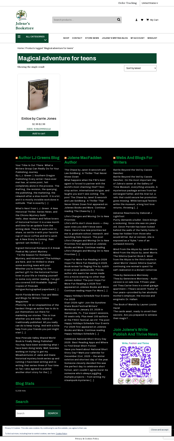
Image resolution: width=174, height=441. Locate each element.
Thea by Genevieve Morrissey (131, 275)
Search (119, 20)
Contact (77, 38)
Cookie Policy (61, 434)
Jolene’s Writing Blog (115, 38)
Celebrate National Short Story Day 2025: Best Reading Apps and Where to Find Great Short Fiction (86, 342)
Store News (92, 38)
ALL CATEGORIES (32, 38)
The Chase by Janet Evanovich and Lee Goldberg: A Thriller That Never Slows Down (85, 173)
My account (138, 38)
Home (20, 48)
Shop (66, 38)
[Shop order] (140, 68)
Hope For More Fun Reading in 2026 (85, 259)
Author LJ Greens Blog (39, 158)
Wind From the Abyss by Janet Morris (135, 249)
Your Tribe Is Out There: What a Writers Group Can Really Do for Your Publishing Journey (37, 168)
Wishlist (152, 38)
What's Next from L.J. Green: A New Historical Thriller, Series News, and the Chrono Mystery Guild (37, 212)
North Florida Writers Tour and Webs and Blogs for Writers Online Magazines (37, 298)
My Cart (152, 20)
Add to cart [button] (38, 133)
